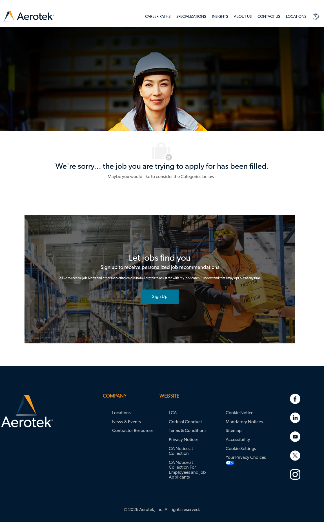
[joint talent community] (160, 296)
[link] (28, 17)
